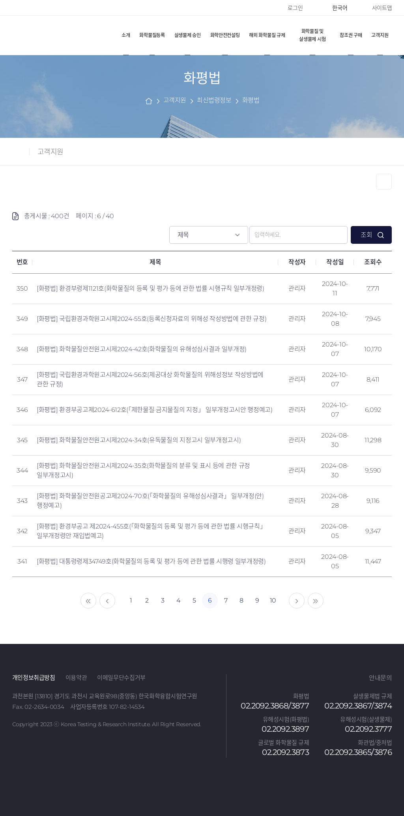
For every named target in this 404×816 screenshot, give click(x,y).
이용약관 (76, 677)
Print (384, 181)
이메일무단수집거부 (121, 677)
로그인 (295, 7)
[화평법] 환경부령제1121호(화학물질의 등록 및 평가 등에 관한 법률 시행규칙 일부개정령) (150, 288)
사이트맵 (382, 7)
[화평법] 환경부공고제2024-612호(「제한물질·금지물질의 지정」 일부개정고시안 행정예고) (155, 410)
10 (273, 600)
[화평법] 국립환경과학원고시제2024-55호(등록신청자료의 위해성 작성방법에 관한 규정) (151, 319)
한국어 (337, 7)
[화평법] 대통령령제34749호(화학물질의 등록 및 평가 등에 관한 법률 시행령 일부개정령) (151, 561)
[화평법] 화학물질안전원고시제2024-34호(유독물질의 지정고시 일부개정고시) (139, 440)
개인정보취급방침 (33, 677)
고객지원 (50, 152)
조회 (366, 235)
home (149, 100)
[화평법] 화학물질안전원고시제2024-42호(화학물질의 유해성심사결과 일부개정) (142, 349)
